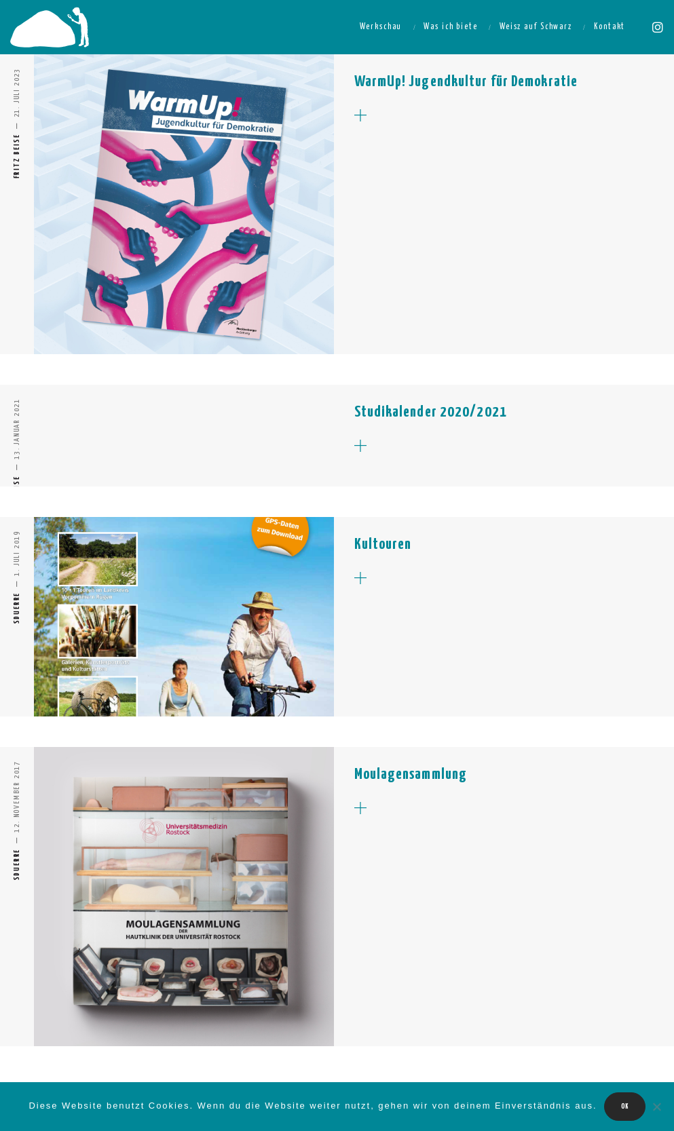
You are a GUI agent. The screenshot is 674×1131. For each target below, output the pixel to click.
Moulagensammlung (411, 774)
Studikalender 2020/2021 (430, 412)
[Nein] (657, 1106)
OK (625, 1106)
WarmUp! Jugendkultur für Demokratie (466, 82)
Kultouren (383, 544)
